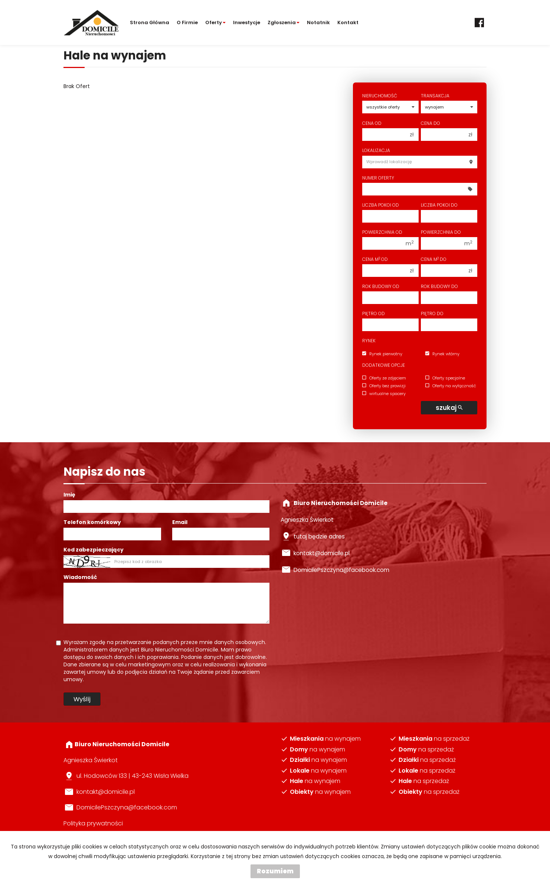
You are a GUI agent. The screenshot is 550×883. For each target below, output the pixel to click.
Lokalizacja (376, 150)
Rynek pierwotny (382, 354)
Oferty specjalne (445, 378)
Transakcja (435, 96)
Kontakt (348, 22)
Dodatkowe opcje (383, 365)
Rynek (369, 340)
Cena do (430, 123)
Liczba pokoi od (380, 205)
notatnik (318, 22)
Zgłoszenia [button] (283, 22)
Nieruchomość (379, 96)
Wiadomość (80, 577)
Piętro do (432, 313)
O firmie (187, 22)
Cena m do (433, 259)
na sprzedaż (434, 739)
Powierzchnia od (382, 232)
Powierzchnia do (441, 232)
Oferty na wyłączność (450, 386)
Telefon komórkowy (92, 522)
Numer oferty (378, 178)
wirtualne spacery (384, 394)
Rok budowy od (380, 286)
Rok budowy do (439, 286)
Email (179, 522)
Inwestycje (246, 22)
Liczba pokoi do (439, 205)
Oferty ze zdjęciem (384, 378)
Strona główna (149, 22)
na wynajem (325, 739)
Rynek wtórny (442, 354)
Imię (69, 494)
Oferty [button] (215, 22)
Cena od (372, 123)
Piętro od (373, 313)
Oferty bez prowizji (384, 386)
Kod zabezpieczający (93, 549)
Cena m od (375, 259)
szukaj (449, 407)
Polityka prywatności (93, 823)
